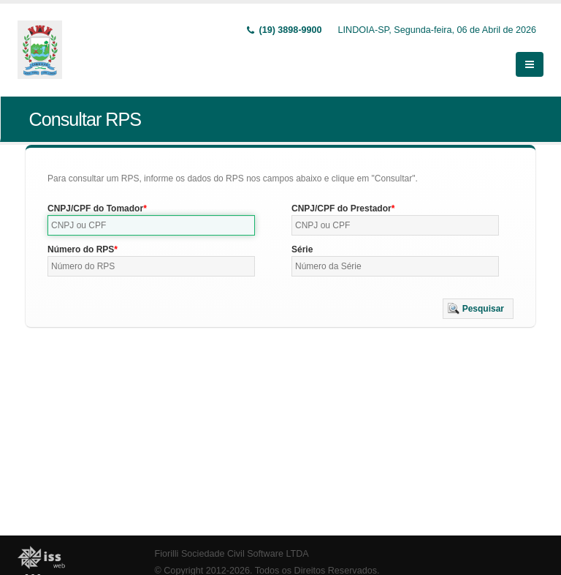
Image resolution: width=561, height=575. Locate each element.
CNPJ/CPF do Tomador (95, 208)
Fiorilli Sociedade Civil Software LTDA (232, 554)
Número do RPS (80, 249)
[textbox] (151, 225)
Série (302, 249)
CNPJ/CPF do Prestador (341, 208)
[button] (478, 308)
